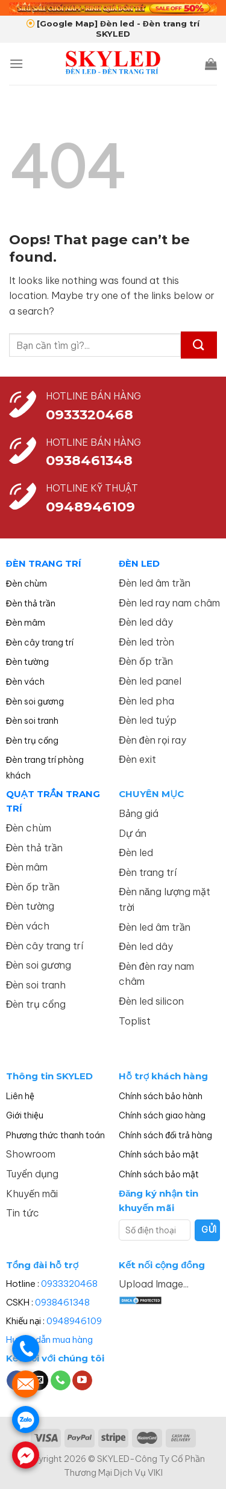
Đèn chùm (26, 583)
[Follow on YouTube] (82, 1380)
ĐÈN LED (139, 563)
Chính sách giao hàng (162, 1115)
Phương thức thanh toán (55, 1135)
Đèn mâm (25, 622)
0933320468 (89, 414)
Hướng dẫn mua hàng (49, 1339)
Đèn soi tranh (32, 720)
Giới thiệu (24, 1115)
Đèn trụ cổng (32, 740)
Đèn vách (25, 681)
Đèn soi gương (35, 701)
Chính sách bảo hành (160, 1096)
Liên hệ (20, 1096)
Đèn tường (27, 661)
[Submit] (199, 345)
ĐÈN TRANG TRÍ (43, 563)
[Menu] (16, 63)
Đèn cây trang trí (40, 642)
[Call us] (61, 1380)
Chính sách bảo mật (159, 1154)
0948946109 (74, 1321)
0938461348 (62, 1302)
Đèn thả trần (30, 603)
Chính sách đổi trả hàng (165, 1135)
